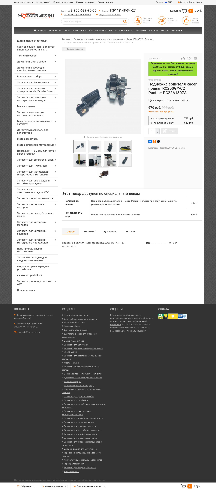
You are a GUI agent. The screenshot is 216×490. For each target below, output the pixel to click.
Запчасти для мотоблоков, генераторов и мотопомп (33, 173)
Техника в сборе (26, 55)
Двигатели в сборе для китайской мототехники (31, 69)
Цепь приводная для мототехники (29, 250)
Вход (181, 2)
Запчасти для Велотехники (33, 82)
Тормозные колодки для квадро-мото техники (32, 259)
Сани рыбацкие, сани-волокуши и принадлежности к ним (36, 48)
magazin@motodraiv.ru (110, 14)
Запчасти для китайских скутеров (31, 232)
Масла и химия (26, 106)
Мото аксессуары (27, 138)
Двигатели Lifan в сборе (31, 61)
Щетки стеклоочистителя (32, 40)
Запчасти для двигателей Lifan (35, 159)
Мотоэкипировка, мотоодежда (35, 144)
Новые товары (26, 290)
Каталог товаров (46, 30)
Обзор (71, 231)
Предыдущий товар (73, 49)
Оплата (131, 231)
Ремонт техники (105, 2)
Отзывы (90, 231)
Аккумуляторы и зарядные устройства (33, 268)
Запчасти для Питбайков (32, 165)
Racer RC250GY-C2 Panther (172, 148)
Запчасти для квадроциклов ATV (34, 283)
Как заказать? (43, 2)
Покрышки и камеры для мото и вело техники (35, 152)
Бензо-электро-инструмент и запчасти (34, 122)
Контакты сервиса (85, 2)
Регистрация (195, 2)
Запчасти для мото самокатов (35, 198)
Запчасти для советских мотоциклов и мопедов (31, 99)
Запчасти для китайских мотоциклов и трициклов (32, 241)
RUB (164, 2)
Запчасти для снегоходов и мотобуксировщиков (33, 182)
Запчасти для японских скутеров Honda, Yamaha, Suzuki (35, 90)
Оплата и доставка (23, 2)
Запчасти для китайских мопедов (31, 223)
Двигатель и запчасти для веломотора (32, 131)
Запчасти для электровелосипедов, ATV (33, 191)
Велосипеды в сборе (29, 76)
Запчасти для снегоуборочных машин (35, 215)
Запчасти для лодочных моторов (31, 206)
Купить (172, 130)
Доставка (110, 231)
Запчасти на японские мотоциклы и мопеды (30, 114)
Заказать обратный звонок (77, 14)
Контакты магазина (63, 2)
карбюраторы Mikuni (29, 275)
